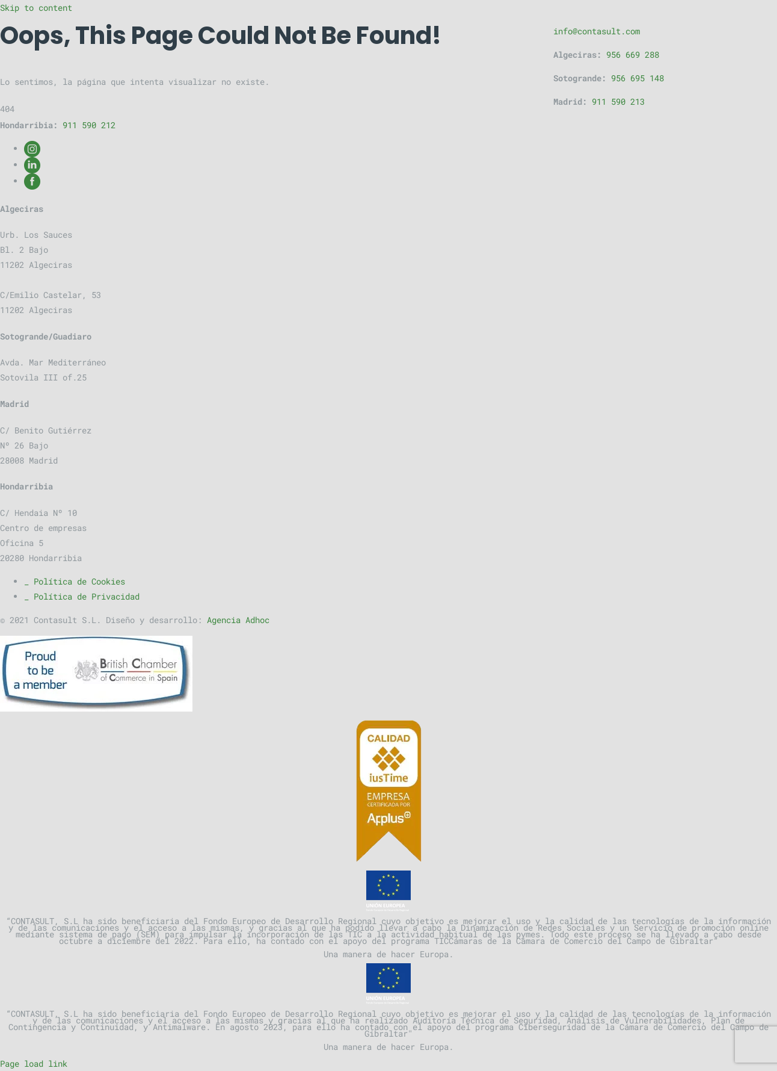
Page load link (33, 1063)
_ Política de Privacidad (82, 596)
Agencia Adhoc (238, 620)
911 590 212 (89, 125)
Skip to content (36, 7)
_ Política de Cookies (74, 581)
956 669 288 (632, 54)
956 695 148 (637, 78)
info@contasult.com (596, 31)
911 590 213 (618, 101)
